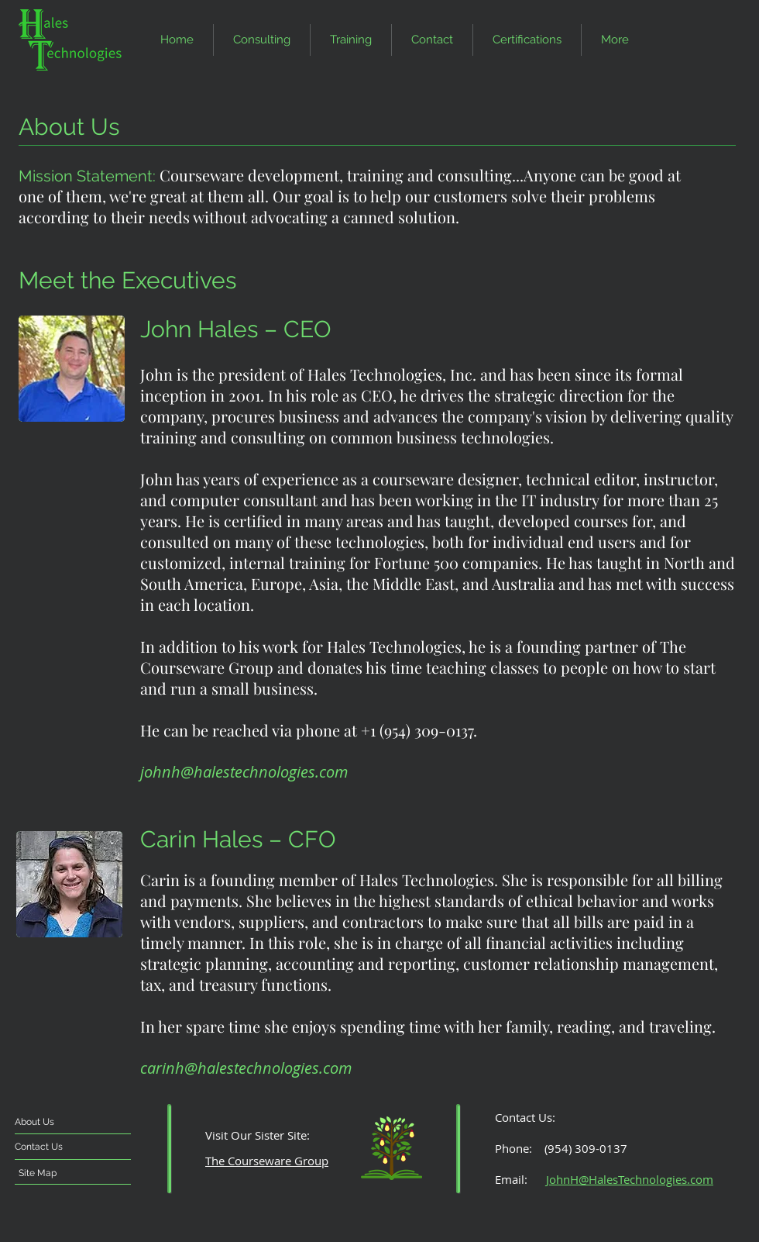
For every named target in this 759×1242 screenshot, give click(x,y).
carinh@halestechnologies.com (246, 1067)
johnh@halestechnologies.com (244, 771)
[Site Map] (61, 1173)
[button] (432, 40)
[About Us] (74, 1121)
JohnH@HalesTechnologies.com (629, 1179)
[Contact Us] (68, 1146)
